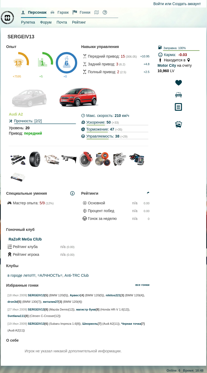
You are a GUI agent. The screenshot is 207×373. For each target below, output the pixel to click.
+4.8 (146, 64)
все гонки (142, 284)
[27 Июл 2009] (17, 309)
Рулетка (28, 22)
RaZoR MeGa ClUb (25, 239)
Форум (46, 22)
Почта (62, 22)
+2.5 (146, 71)
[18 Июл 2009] (17, 295)
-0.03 (182, 55)
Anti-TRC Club (77, 275)
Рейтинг (79, 22)
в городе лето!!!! (21, 275)
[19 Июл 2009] (17, 323)
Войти (158, 4)
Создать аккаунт (186, 4)
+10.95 (145, 56)
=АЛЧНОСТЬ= (50, 275)
